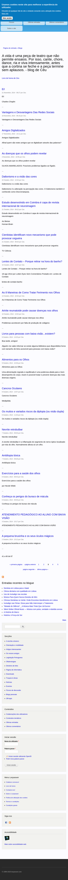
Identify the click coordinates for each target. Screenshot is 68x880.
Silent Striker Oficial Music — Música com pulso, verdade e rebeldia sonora (33, 609)
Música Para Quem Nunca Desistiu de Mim (20, 597)
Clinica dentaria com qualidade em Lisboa (20, 591)
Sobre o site (11, 28)
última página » (42, 569)
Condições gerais (11, 805)
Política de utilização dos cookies (17, 797)
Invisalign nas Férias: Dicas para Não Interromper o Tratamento (28, 603)
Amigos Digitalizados (13, 130)
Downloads (10, 674)
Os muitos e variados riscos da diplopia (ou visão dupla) (33, 411)
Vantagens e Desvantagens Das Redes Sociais (28, 112)
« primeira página (16, 564)
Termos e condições (12, 801)
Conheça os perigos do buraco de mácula (25, 496)
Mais (64, 620)
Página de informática (14, 670)
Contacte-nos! (10, 790)
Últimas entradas (34, 22)
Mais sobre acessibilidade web (15, 844)
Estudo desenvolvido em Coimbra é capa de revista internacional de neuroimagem (30, 204)
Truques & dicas (12, 678)
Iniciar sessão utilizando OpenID (20, 756)
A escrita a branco (12, 641)
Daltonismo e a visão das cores (19, 176)
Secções (8, 636)
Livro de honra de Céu (10, 78)
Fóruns (11, 22)
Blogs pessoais (11, 694)
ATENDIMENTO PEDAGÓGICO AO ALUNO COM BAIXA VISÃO (33, 516)
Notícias (9, 682)
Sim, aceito (7, 18)
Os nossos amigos (12, 653)
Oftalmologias (11, 662)
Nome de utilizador (12, 741)
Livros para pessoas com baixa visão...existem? (28, 333)
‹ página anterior (30, 564)
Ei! (3, 89)
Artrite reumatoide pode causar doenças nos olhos (30, 310)
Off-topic (9, 698)
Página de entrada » (10, 48)
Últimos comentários (56, 22)
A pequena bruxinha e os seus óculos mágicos (28, 536)
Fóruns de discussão (13, 690)
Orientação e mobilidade (15, 645)
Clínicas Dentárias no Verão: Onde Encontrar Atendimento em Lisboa (31, 600)
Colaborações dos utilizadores (17, 714)
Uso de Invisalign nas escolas (15, 594)
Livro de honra (10, 786)
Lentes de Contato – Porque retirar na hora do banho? (32, 261)
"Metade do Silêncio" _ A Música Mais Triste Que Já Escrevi (27, 606)
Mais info (5, 14)
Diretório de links (12, 666)
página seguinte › (29, 569)
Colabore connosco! (12, 782)
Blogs (20, 48)
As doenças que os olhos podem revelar (24, 153)
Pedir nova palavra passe (15, 759)
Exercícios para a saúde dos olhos (21, 473)
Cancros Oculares (12, 388)
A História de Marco (11, 612)
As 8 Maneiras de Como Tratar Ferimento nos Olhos (31, 292)
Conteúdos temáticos (13, 718)
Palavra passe (10, 749)
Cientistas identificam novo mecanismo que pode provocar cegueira (29, 236)
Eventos (9, 686)
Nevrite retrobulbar (12, 429)
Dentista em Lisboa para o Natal (16, 588)
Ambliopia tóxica (11, 455)
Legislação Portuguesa (14, 657)
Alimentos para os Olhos (15, 359)
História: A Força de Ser (13, 615)
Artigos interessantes (13, 649)
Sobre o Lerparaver (12, 794)
